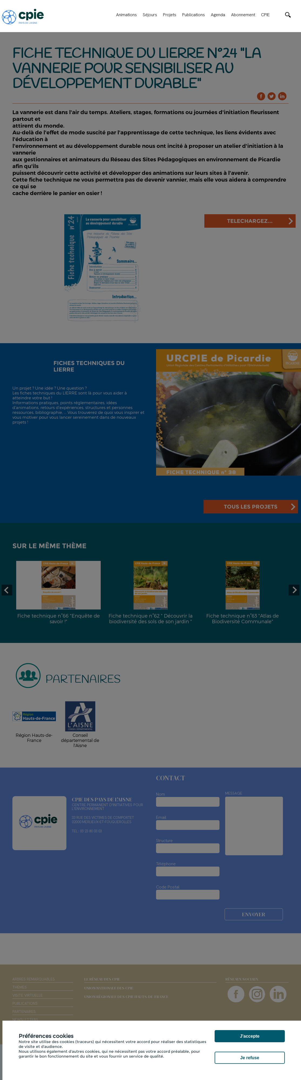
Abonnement (243, 15)
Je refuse (249, 1057)
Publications (193, 15)
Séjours (150, 15)
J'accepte (249, 1036)
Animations (126, 15)
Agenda (218, 15)
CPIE (265, 15)
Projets (169, 15)
